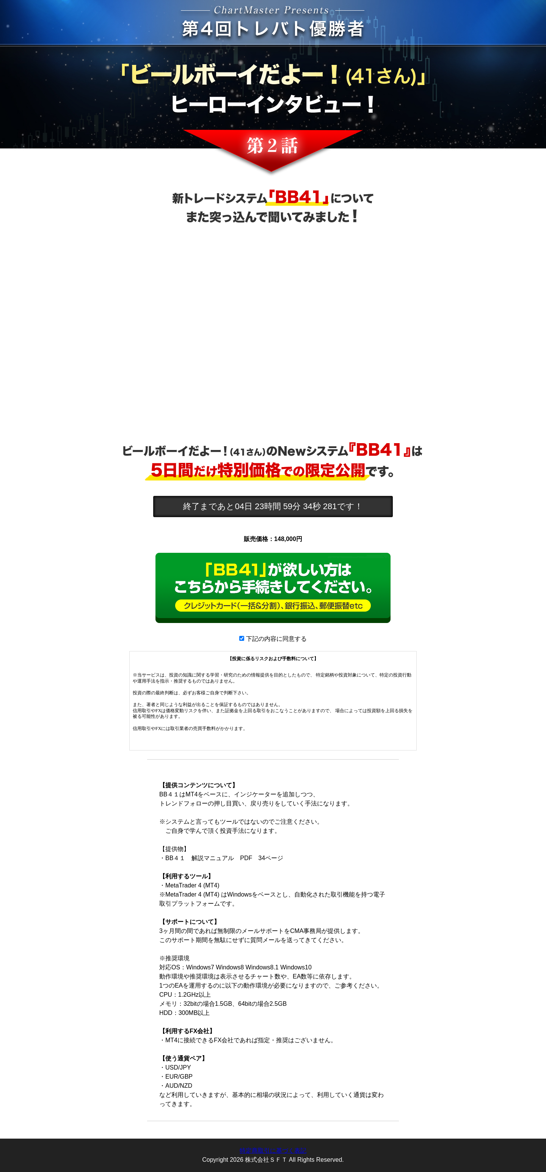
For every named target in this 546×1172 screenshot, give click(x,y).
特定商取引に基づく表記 (273, 1150)
